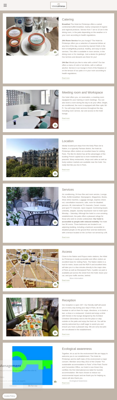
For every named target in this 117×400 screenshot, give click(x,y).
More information (76, 278)
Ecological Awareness (78, 381)
